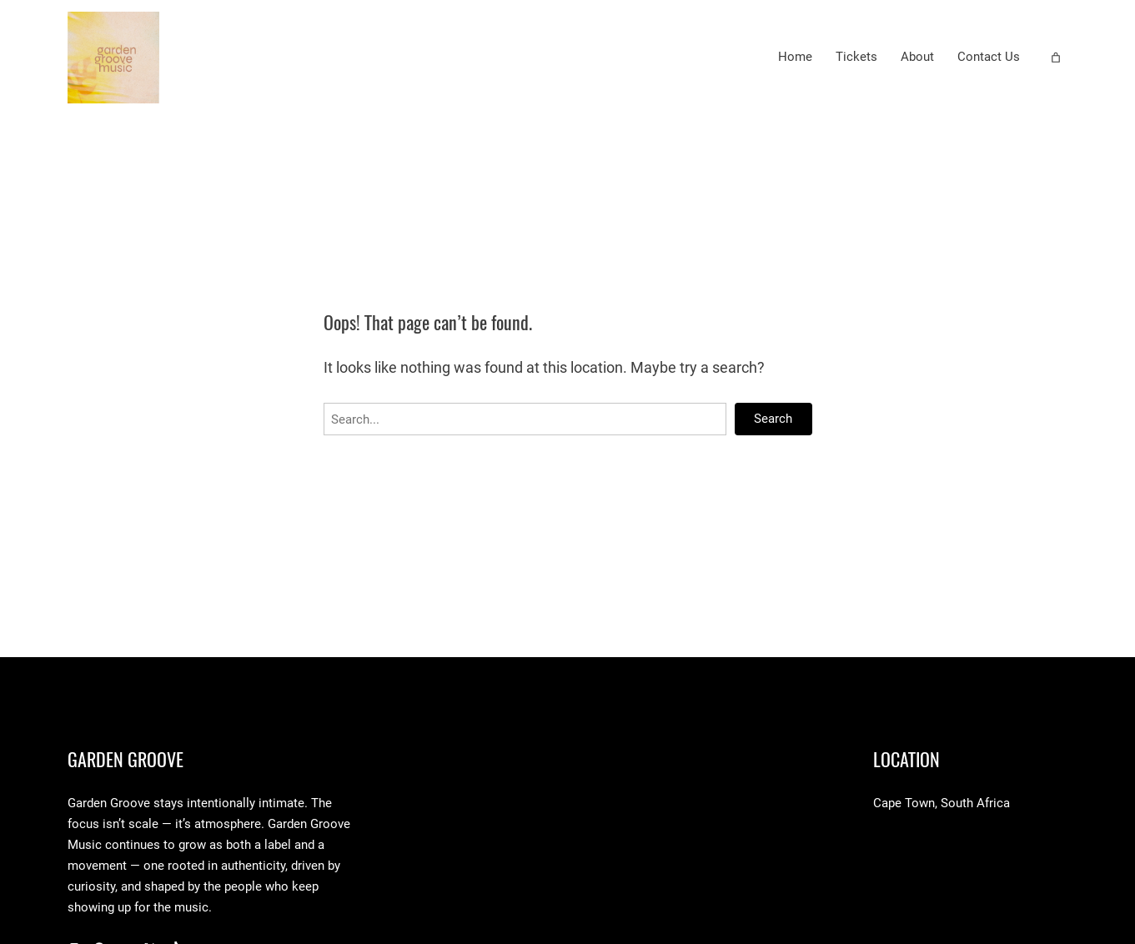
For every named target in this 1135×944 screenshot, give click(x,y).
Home (795, 56)
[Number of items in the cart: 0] (1055, 57)
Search (773, 418)
